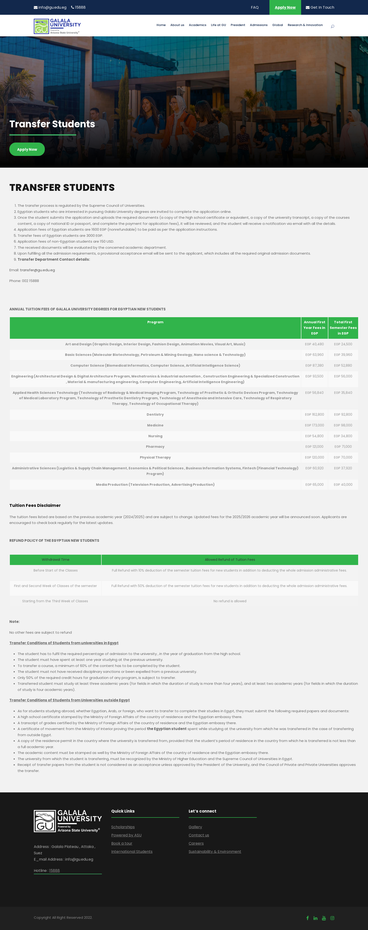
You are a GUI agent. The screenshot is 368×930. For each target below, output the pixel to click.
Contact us (199, 835)
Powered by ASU (126, 835)
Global (277, 25)
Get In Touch (320, 7)
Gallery (195, 827)
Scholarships (123, 827)
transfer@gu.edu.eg (37, 269)
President (238, 25)
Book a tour (121, 843)
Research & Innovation (305, 25)
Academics (197, 25)
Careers (196, 843)
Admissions (259, 25)
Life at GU (218, 25)
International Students (132, 851)
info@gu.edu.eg (50, 7)
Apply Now (285, 7)
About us (177, 25)
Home (161, 25)
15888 (78, 7)
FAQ (255, 7)
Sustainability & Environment (215, 851)
